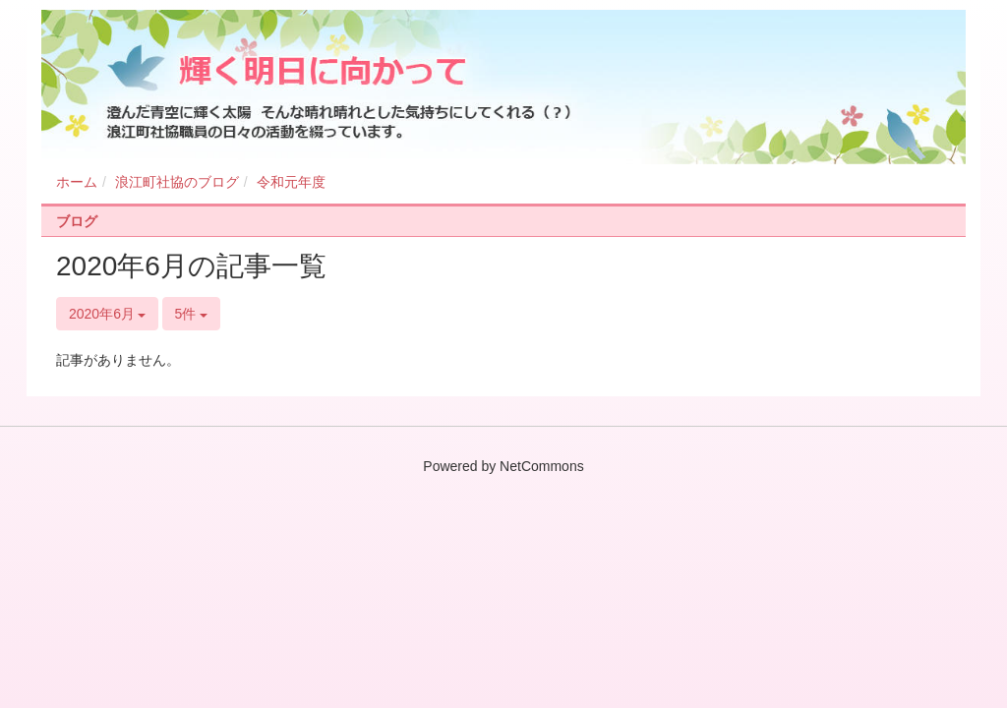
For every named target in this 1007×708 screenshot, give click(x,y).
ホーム (76, 182)
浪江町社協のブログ (177, 182)
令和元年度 (291, 182)
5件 (191, 314)
